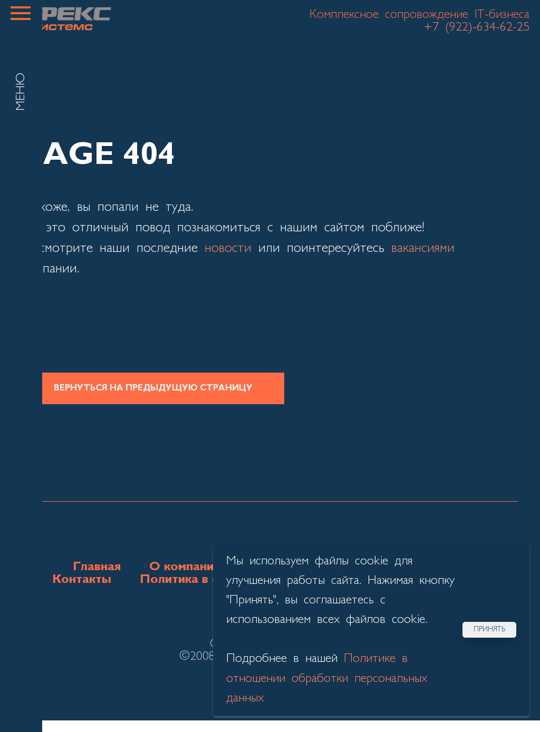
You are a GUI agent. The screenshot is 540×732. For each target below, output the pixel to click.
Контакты (81, 579)
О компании (184, 567)
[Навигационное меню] (21, 13)
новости (228, 248)
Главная (97, 567)
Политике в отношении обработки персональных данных (326, 678)
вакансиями (423, 248)
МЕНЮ (21, 92)
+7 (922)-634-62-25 (476, 27)
